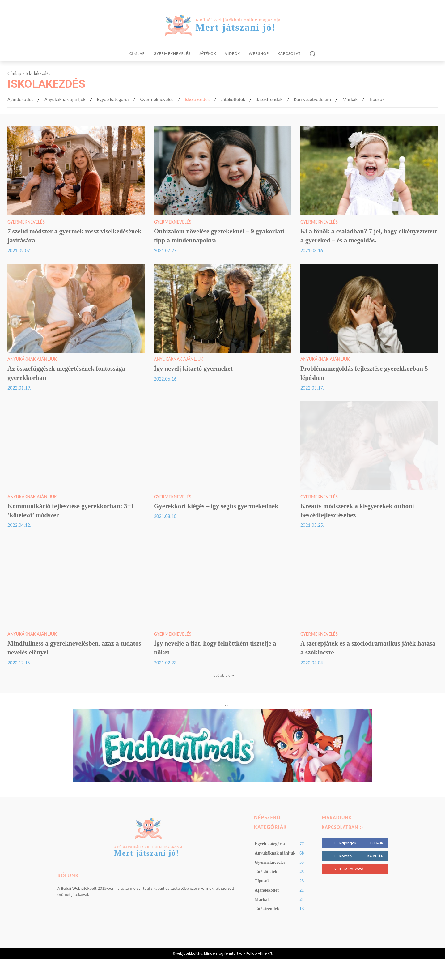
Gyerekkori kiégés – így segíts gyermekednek (216, 506)
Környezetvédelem (312, 99)
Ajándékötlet (20, 99)
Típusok (376, 99)
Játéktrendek (269, 99)
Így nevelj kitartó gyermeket (193, 368)
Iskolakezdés (197, 99)
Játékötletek (233, 99)
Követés (375, 855)
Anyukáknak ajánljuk (65, 99)
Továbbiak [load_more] (222, 675)
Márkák (350, 99)
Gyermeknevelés (156, 99)
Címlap (14, 73)
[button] (312, 53)
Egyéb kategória (113, 99)
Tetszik (376, 842)
